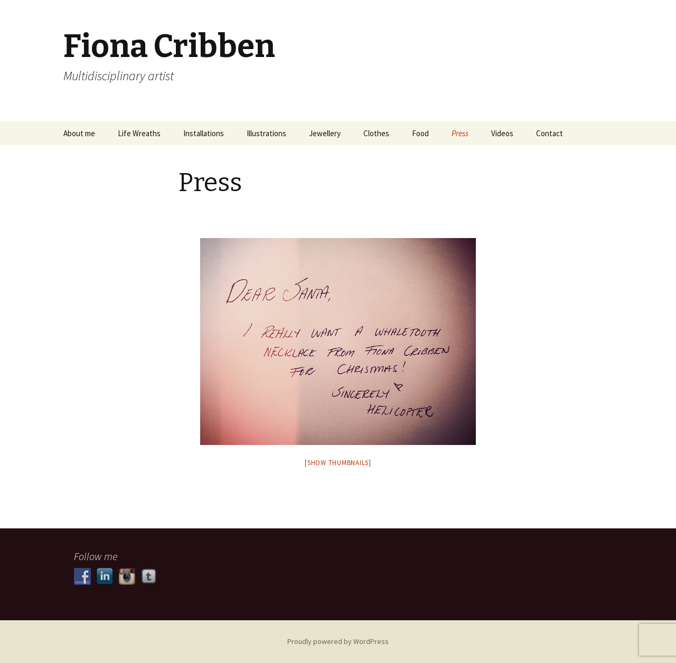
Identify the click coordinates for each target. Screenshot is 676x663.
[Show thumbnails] (338, 462)
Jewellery (325, 133)
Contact (549, 133)
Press (460, 133)
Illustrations (266, 133)
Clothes (376, 133)
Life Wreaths (139, 133)
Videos (502, 133)
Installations (203, 133)
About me (79, 133)
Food (420, 133)
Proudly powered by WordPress (338, 641)
